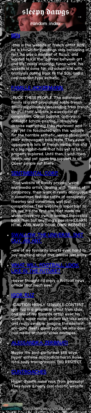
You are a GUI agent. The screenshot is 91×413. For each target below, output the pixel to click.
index (55, 23)
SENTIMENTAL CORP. (34, 173)
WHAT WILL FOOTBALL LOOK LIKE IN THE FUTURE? (45, 268)
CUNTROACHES (28, 372)
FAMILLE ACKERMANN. (37, 88)
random (38, 23)
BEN (15, 35)
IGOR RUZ (22, 295)
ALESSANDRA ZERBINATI (39, 342)
